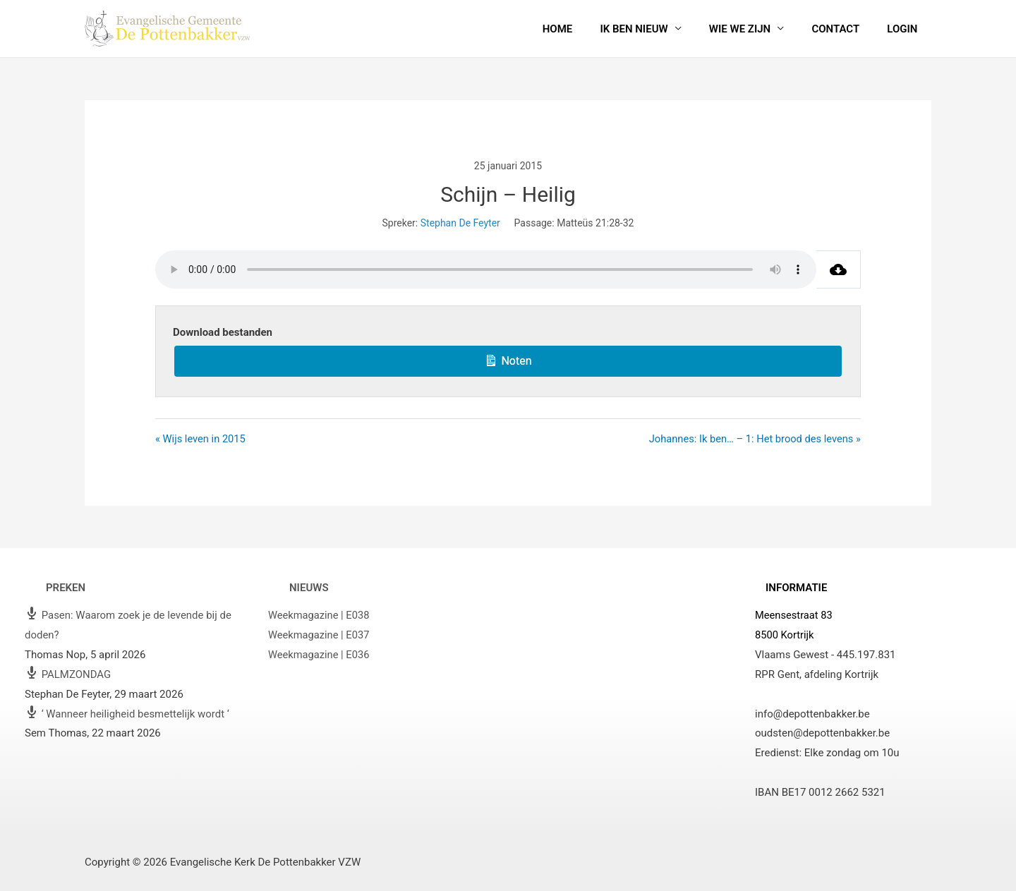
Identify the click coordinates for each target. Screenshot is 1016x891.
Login (905, 29)
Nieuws (309, 587)
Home (587, 29)
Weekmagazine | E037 (320, 635)
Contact (845, 29)
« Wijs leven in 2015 (201, 438)
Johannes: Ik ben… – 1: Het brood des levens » (752, 438)
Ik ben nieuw (656, 29)
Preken (65, 587)
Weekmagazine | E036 (320, 655)
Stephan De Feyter (460, 223)
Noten (507, 359)
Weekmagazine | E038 (320, 616)
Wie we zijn (756, 29)
